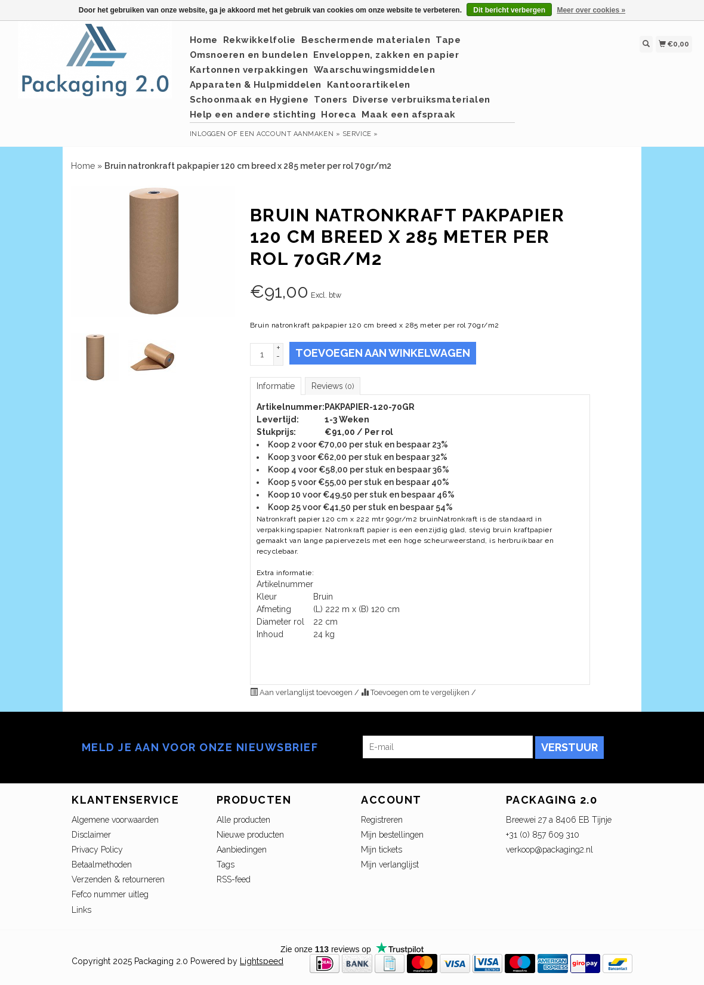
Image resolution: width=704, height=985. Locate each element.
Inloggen (208, 134)
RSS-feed (234, 879)
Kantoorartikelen (368, 84)
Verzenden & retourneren (118, 879)
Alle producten (243, 820)
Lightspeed (261, 961)
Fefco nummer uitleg (110, 894)
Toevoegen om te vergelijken (416, 692)
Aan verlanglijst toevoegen (302, 692)
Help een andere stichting (253, 114)
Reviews (332, 386)
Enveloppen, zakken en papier (386, 55)
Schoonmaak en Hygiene (249, 99)
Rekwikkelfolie (259, 40)
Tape (448, 40)
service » (360, 134)
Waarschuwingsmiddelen (375, 69)
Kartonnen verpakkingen (249, 69)
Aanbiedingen (242, 849)
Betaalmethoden (102, 864)
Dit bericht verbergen (509, 10)
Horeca (338, 114)
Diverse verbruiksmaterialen (421, 99)
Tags (225, 864)
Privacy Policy (97, 849)
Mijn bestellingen (392, 834)
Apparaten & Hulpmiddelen (256, 84)
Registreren (382, 820)
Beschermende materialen (366, 40)
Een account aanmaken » (290, 134)
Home (204, 40)
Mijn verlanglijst (390, 864)
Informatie (276, 386)
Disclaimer (91, 834)
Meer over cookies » (591, 10)
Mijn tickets (381, 849)
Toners (330, 99)
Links (81, 910)
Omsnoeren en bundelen (249, 55)
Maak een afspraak (409, 114)
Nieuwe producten (250, 834)
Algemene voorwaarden (115, 820)
